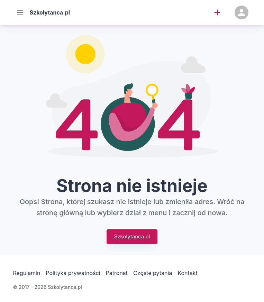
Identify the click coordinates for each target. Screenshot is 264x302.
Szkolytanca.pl (132, 236)
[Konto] (241, 12)
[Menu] (20, 12)
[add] (217, 12)
